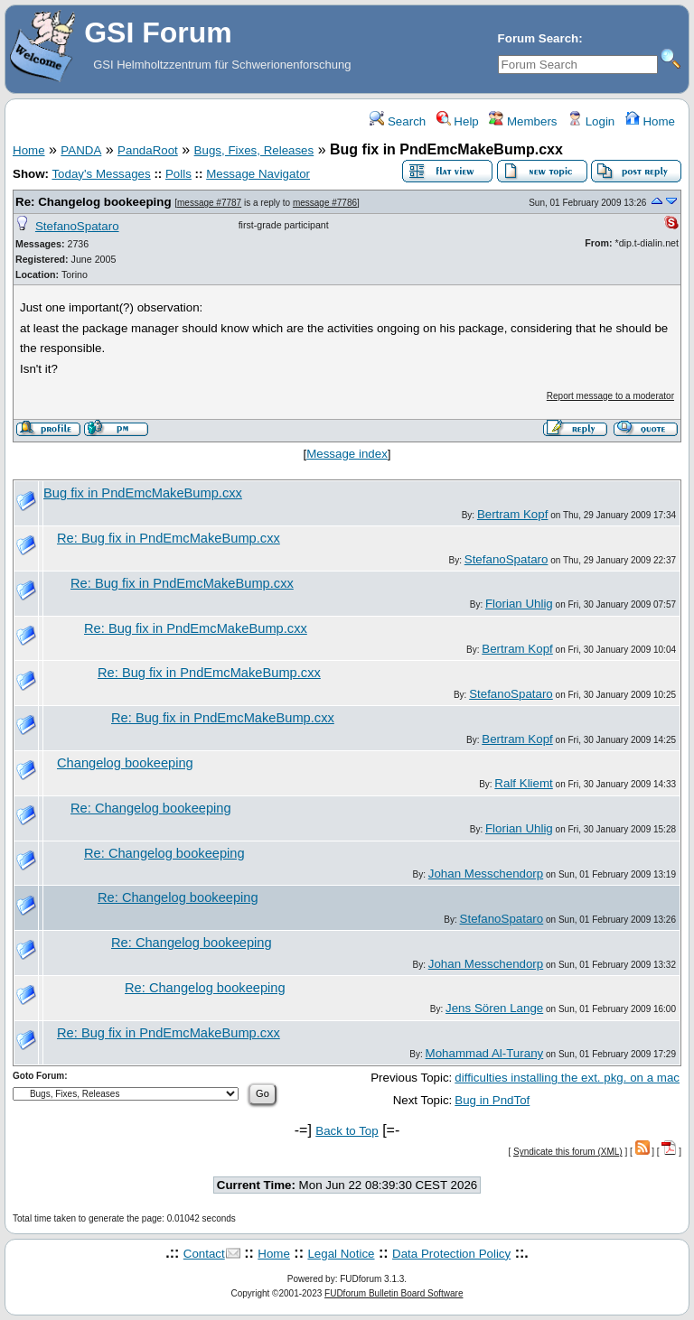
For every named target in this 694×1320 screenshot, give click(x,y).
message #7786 (325, 203)
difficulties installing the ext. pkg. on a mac (567, 1077)
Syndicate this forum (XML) (568, 1152)
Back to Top (346, 1131)
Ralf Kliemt (523, 783)
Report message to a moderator (610, 396)
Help (457, 121)
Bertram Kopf (513, 514)
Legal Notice (340, 1253)
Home (650, 121)
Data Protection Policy (451, 1253)
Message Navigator (258, 174)
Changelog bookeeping (125, 763)
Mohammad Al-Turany (485, 1053)
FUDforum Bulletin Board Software (393, 1293)
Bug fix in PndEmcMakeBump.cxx (142, 493)
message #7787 (209, 203)
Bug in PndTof (492, 1100)
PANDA (81, 150)
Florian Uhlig (519, 603)
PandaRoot (147, 150)
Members (523, 121)
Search (398, 121)
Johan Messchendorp (485, 873)
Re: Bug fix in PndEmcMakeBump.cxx (168, 538)
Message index (347, 453)
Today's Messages (101, 174)
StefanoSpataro (77, 226)
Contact (204, 1253)
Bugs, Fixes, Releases (254, 150)
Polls (178, 174)
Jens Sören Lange (494, 1008)
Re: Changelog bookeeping (93, 202)
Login (590, 121)
